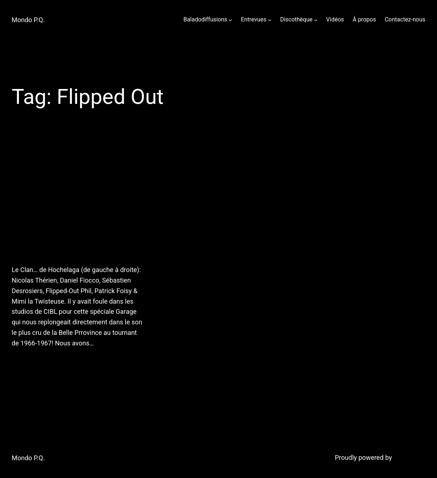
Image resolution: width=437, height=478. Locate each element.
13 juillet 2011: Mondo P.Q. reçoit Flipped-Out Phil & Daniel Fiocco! (73, 199)
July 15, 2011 (29, 361)
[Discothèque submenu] (315, 19)
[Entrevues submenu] (270, 19)
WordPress (409, 457)
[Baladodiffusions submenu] (230, 19)
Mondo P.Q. (28, 20)
